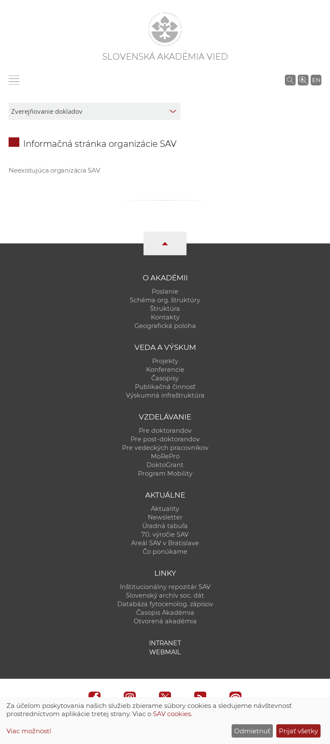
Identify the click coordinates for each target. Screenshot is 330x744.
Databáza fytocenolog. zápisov (165, 604)
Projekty (165, 361)
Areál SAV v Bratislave (165, 543)
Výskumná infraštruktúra (165, 395)
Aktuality (165, 509)
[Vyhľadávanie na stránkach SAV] (290, 79)
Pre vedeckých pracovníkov (165, 448)
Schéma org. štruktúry (165, 300)
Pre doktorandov (165, 430)
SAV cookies (172, 714)
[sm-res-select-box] (94, 111)
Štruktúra (165, 309)
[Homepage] (165, 29)
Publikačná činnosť (165, 387)
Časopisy (165, 378)
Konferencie (165, 370)
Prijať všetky (298, 731)
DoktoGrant (165, 465)
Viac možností (28, 731)
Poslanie (165, 291)
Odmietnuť (252, 731)
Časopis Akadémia (165, 612)
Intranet (165, 643)
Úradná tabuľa (165, 526)
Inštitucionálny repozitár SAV (165, 587)
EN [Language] (316, 79)
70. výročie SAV (165, 534)
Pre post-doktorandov (165, 439)
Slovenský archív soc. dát (165, 595)
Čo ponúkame (165, 552)
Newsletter (165, 517)
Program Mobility (165, 473)
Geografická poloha (165, 326)
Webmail (165, 652)
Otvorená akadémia (165, 621)
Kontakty (165, 317)
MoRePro (165, 456)
